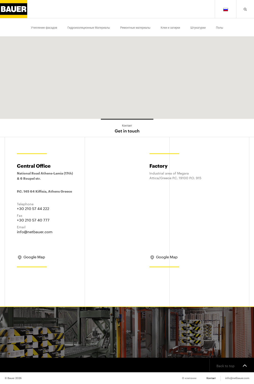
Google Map (31, 256)
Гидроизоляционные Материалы (89, 27)
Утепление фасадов (44, 27)
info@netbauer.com (35, 231)
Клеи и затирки (170, 27)
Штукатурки (198, 27)
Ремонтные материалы (135, 27)
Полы (219, 27)
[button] (200, 59)
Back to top (231, 365)
